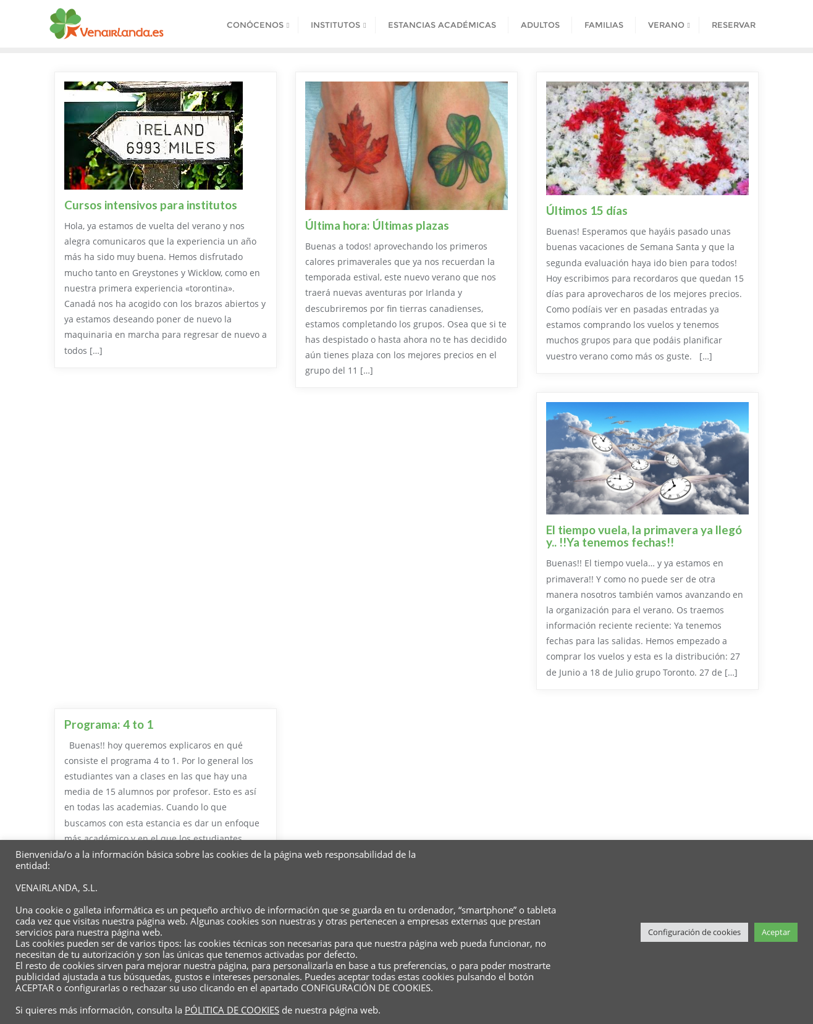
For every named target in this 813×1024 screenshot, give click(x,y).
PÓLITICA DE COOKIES (232, 1010)
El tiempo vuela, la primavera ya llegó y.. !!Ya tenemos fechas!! (644, 536)
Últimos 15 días (587, 210)
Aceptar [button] (776, 932)
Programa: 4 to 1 (108, 724)
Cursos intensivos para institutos (150, 205)
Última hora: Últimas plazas (377, 225)
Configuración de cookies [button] (694, 932)
